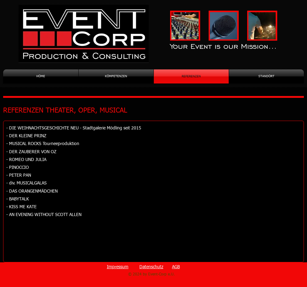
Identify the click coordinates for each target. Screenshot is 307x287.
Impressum (117, 267)
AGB (176, 267)
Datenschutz (151, 267)
